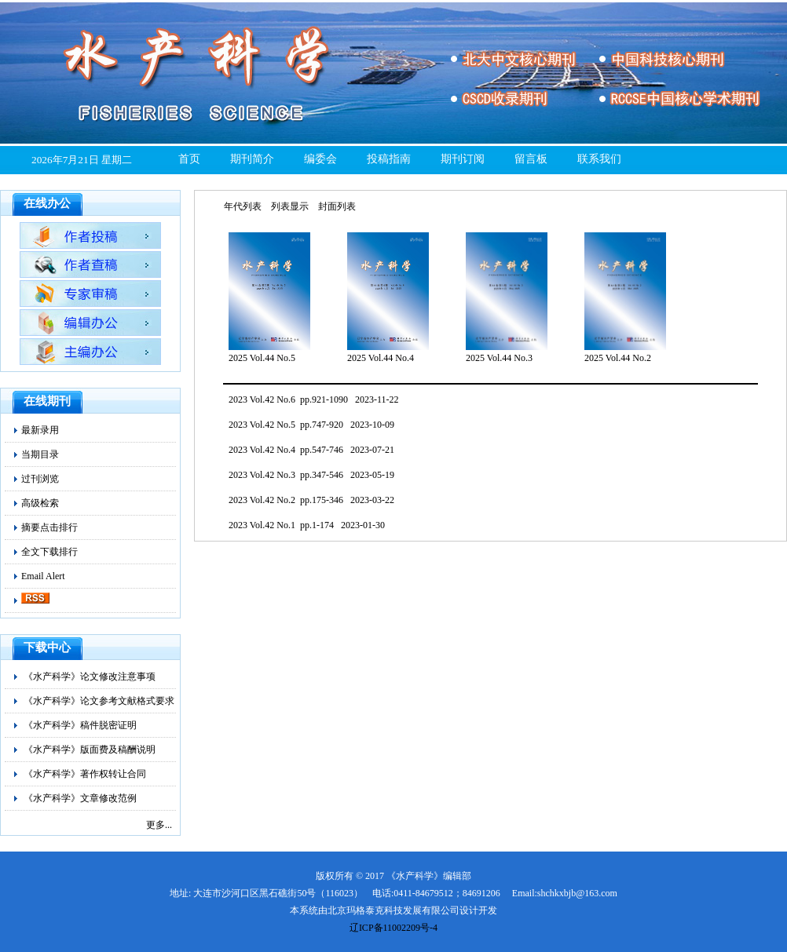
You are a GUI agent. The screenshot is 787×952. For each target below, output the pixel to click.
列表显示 (290, 206)
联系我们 (599, 159)
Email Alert (43, 576)
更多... (159, 824)
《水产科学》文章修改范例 (80, 798)
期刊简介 (252, 159)
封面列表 (337, 206)
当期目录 (40, 454)
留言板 (530, 159)
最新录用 (40, 430)
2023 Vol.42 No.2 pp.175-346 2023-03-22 (311, 499)
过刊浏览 (40, 478)
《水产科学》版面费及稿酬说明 (90, 749)
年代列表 (243, 206)
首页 (189, 159)
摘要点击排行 (49, 527)
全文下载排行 (49, 551)
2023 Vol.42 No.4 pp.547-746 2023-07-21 (311, 449)
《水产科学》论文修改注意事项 (90, 676)
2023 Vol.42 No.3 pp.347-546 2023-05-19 (311, 474)
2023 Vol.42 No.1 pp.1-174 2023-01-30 (307, 525)
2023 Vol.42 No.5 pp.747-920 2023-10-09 (311, 424)
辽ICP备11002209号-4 (393, 927)
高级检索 (40, 503)
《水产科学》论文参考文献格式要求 (99, 700)
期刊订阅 (463, 159)
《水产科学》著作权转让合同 (85, 773)
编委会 (320, 159)
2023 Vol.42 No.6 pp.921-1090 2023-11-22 (313, 399)
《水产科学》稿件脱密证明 (80, 725)
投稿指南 (389, 159)
